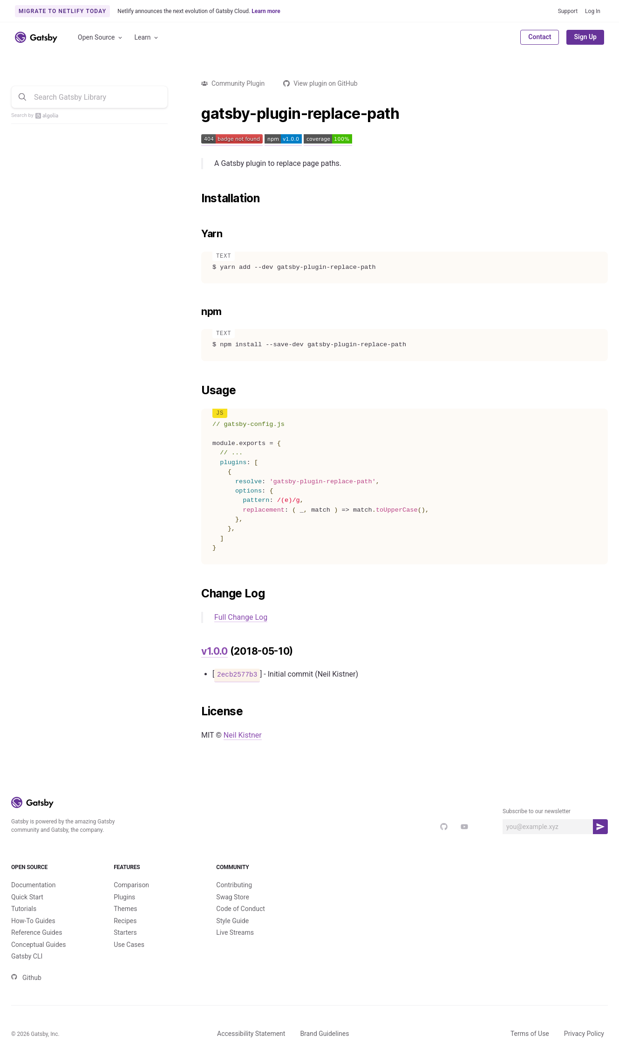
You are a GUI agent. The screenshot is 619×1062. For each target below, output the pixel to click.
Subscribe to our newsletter (537, 811)
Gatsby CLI (26, 956)
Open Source (100, 37)
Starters (125, 932)
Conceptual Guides (38, 944)
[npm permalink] (196, 312)
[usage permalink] (196, 390)
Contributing (234, 885)
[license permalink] (196, 712)
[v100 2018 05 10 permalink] (196, 651)
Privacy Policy (584, 1033)
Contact (539, 37)
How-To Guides (33, 921)
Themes (125, 908)
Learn (147, 37)
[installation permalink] (196, 199)
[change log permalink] (196, 594)
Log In (592, 11)
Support (568, 11)
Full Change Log (240, 617)
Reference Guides (36, 932)
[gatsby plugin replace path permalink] (196, 113)
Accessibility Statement (251, 1033)
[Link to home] (36, 37)
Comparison (131, 885)
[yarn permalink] (196, 234)
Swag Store (232, 897)
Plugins (124, 897)
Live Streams (235, 932)
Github (26, 977)
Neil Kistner (243, 735)
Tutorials (23, 908)
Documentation (33, 885)
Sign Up (585, 37)
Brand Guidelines (324, 1033)
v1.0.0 (214, 651)
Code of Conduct (240, 908)
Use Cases (129, 944)
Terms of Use (529, 1033)
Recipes (125, 921)
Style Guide (232, 921)
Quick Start (27, 897)
